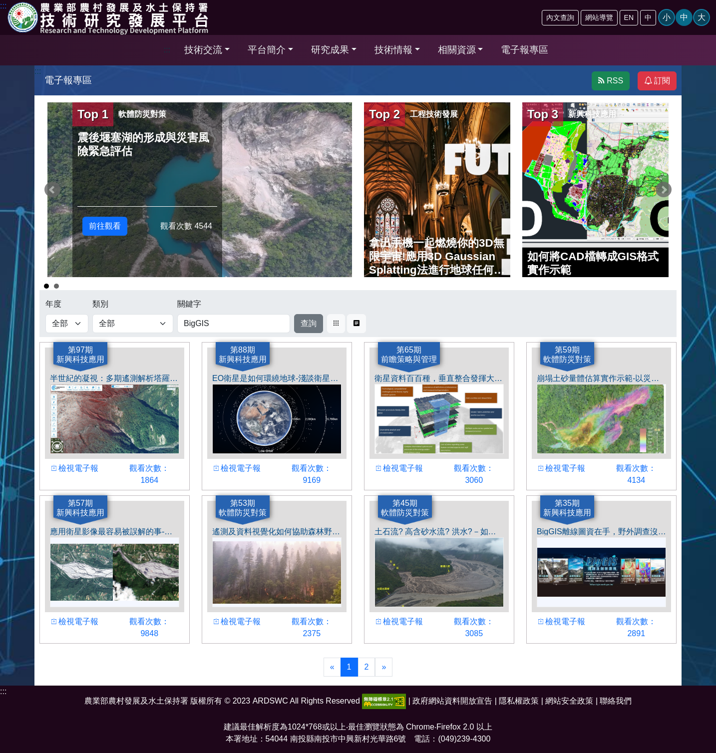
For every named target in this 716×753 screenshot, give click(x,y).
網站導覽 (599, 17)
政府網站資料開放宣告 (452, 701)
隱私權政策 (519, 701)
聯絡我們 (616, 701)
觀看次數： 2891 (632, 629)
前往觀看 (105, 226)
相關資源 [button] (457, 49)
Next (664, 190)
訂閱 (657, 80)
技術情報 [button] (393, 49)
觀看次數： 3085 (469, 629)
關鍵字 (189, 304)
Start (664, 285)
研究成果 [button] (330, 49)
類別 (100, 304)
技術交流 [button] (203, 49)
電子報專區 (524, 49)
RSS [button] (610, 80)
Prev (52, 190)
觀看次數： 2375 (307, 629)
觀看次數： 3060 (469, 476)
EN (629, 17)
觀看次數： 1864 (145, 476)
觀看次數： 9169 (307, 476)
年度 (53, 304)
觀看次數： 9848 (145, 629)
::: (167, 49)
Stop (672, 285)
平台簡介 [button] (267, 49)
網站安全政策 (569, 701)
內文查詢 (560, 17)
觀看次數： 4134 (632, 476)
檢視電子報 (74, 470)
